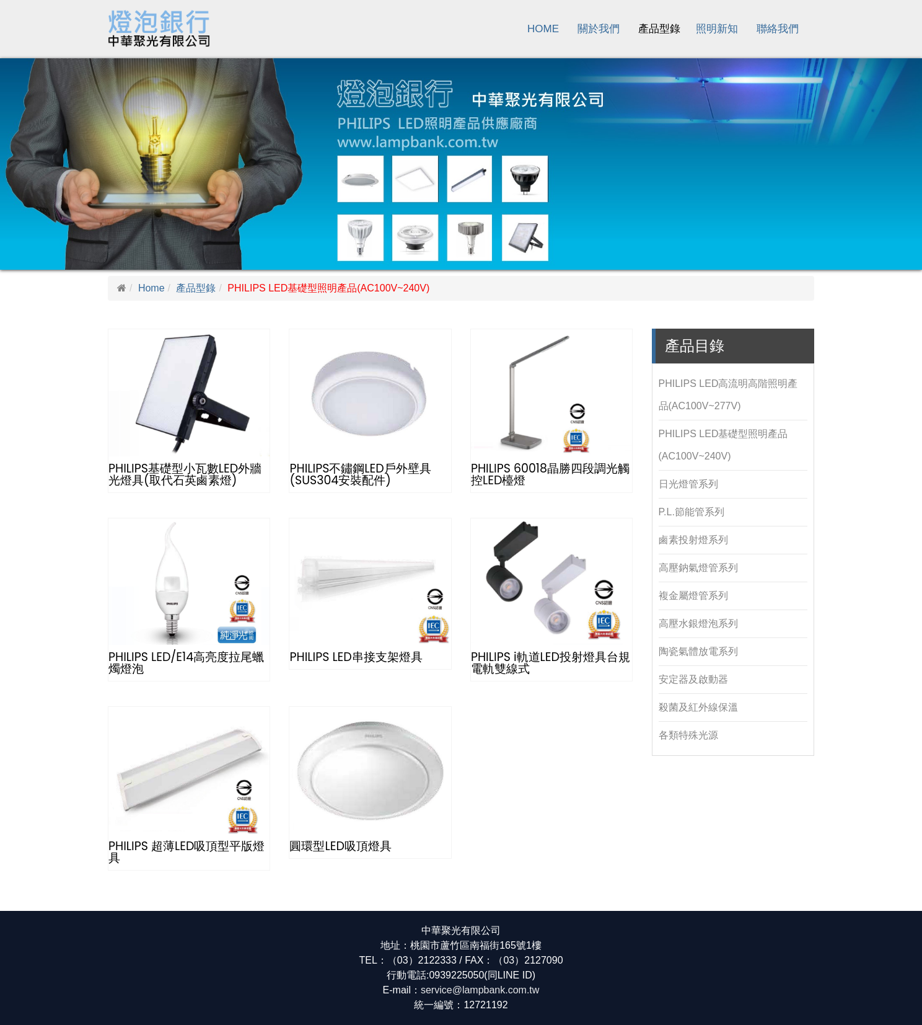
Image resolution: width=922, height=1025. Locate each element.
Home (543, 29)
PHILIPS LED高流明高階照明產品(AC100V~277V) (728, 394)
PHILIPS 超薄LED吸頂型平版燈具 (186, 852)
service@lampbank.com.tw (480, 990)
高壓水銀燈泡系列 (698, 623)
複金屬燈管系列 (693, 595)
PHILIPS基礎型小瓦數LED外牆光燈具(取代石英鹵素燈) (184, 474)
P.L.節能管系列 (691, 512)
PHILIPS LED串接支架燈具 (355, 657)
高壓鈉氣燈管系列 (698, 567)
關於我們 (598, 29)
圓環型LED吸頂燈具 (340, 846)
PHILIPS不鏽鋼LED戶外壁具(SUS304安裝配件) (360, 474)
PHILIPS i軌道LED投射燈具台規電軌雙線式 (550, 663)
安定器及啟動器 (693, 679)
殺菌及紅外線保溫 (698, 707)
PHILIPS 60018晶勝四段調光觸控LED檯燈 (550, 474)
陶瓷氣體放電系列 (698, 651)
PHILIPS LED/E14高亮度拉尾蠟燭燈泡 (186, 663)
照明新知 (717, 29)
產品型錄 (659, 29)
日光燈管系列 (688, 484)
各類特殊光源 (688, 735)
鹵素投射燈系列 (693, 540)
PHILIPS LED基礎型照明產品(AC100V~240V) (723, 444)
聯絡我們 (778, 29)
